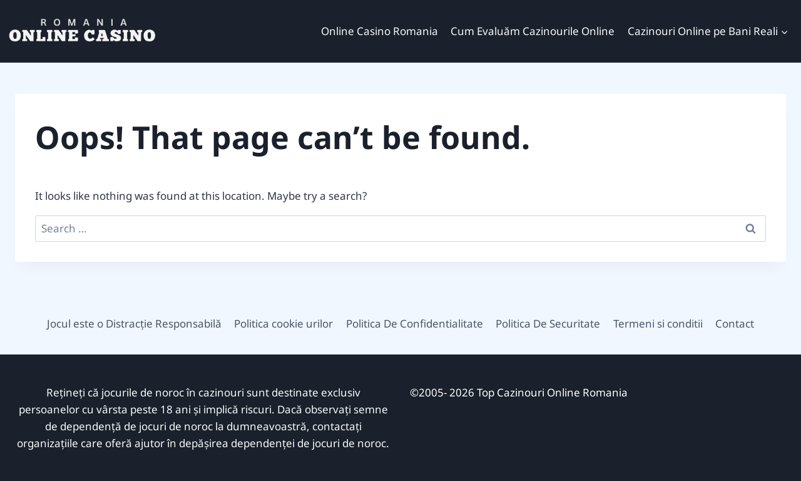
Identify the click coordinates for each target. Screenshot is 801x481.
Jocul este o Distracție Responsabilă (134, 323)
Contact (734, 323)
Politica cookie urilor (283, 323)
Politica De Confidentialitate (414, 323)
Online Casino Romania (379, 31)
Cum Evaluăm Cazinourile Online (533, 31)
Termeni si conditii (658, 323)
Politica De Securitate (548, 323)
